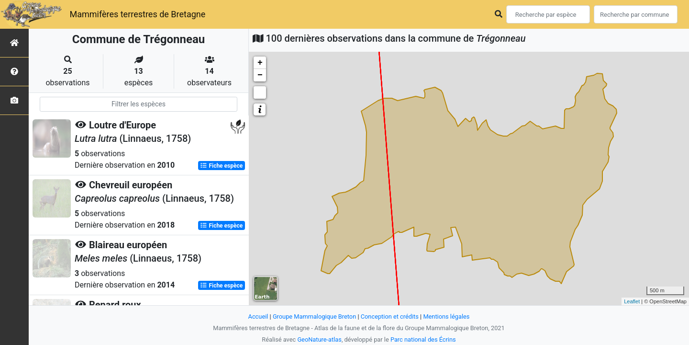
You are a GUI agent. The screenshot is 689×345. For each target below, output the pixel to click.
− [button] (260, 75)
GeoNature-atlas (319, 339)
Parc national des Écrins (423, 339)
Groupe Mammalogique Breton (314, 316)
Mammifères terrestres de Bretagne (137, 14)
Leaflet (632, 301)
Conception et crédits (390, 316)
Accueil (258, 316)
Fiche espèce (221, 165)
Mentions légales (446, 316)
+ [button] (260, 63)
